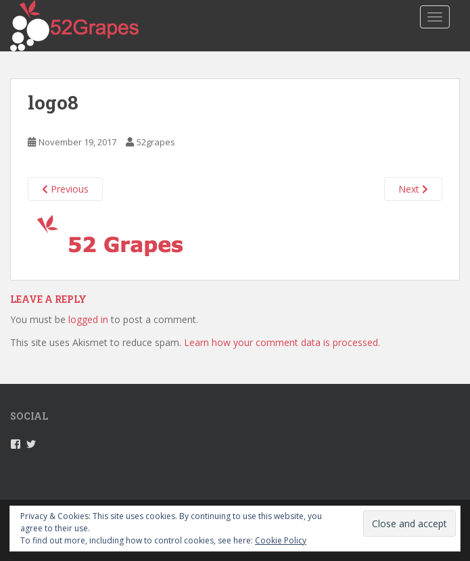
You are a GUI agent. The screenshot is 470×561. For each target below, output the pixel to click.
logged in (88, 319)
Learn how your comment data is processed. (282, 342)
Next (413, 188)
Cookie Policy (280, 540)
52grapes (156, 142)
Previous (65, 188)
